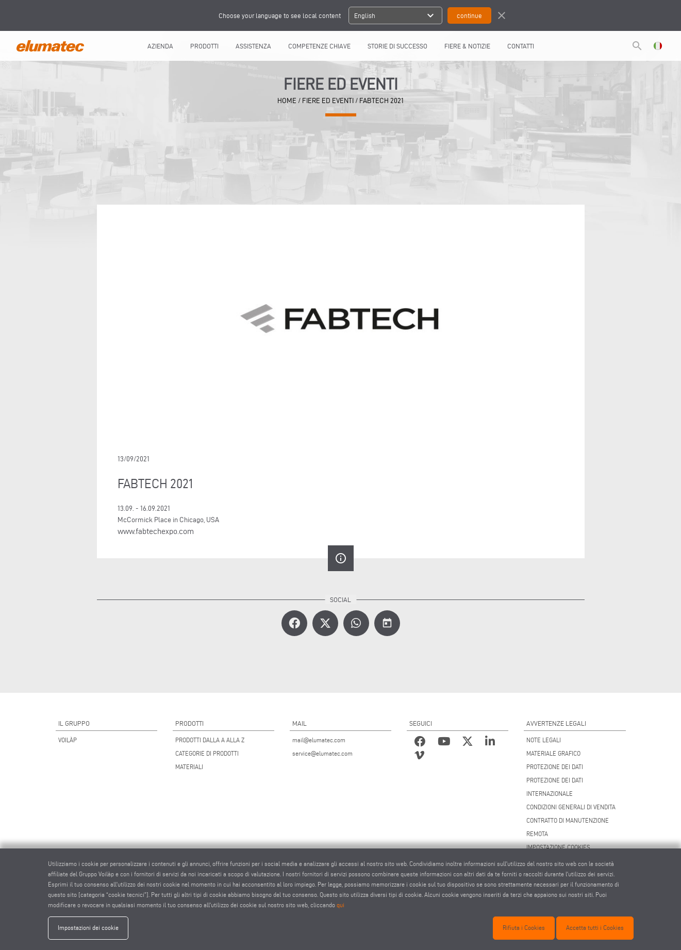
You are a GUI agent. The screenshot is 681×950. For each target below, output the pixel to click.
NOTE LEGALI (543, 740)
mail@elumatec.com (318, 740)
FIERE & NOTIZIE (467, 45)
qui (340, 905)
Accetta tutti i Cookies (595, 927)
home (286, 101)
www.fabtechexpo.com (156, 531)
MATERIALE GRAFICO (553, 753)
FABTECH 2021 (381, 101)
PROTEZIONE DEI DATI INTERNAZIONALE (554, 787)
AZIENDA (160, 45)
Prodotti (204, 45)
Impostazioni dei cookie (88, 927)
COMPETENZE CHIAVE (319, 45)
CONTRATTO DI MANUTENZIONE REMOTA (567, 827)
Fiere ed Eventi (328, 101)
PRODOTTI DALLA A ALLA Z (209, 740)
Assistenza (253, 45)
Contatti (520, 45)
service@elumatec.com (322, 753)
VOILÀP (67, 740)
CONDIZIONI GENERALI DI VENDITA (571, 807)
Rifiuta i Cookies (524, 927)
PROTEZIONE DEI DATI (554, 766)
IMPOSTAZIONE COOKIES (558, 847)
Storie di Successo (397, 45)
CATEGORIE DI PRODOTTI (207, 753)
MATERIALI (189, 766)
